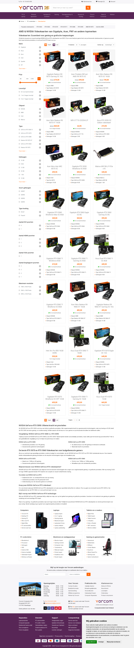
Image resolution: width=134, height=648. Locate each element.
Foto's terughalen (23, 630)
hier (74, 601)
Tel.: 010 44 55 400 (50, 601)
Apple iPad (91, 513)
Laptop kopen (58, 513)
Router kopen (58, 557)
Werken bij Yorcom (73, 595)
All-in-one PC (25, 520)
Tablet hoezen (92, 518)
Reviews (78, 636)
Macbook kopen (59, 520)
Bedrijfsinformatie (73, 588)
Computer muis (59, 545)
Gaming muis (91, 554)
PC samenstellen (26, 525)
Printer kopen (58, 552)
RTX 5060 (39, 27)
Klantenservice (107, 583)
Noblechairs (91, 543)
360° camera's (92, 525)
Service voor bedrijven (74, 623)
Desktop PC (25, 516)
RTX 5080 (72, 27)
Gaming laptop (59, 518)
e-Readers (90, 520)
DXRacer (90, 545)
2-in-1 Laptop (58, 516)
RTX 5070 (55, 27)
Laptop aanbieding (60, 528)
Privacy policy (59, 636)
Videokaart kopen (27, 554)
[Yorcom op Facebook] (49, 608)
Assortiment (104, 588)
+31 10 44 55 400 (25, 1)
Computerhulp (73, 618)
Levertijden (104, 591)
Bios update (38, 630)
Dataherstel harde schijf (25, 625)
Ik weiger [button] (101, 642)
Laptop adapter (59, 525)
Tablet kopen (91, 516)
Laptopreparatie (23, 620)
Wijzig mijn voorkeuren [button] (113, 642)
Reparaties (23, 618)
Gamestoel (91, 540)
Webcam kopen (59, 550)
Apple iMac (25, 523)
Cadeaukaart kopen (90, 593)
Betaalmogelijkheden (91, 588)
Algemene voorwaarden (46, 636)
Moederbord (25, 540)
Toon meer (22, 68)
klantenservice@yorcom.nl (52, 603)
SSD (23, 547)
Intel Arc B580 (100, 27)
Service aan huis (26, 528)
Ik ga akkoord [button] (91, 642)
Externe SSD (25, 550)
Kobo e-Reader (92, 523)
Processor (24, 543)
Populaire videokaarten (27, 27)
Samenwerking (72, 591)
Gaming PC (25, 518)
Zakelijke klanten (89, 586)
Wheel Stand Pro (92, 552)
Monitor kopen (59, 540)
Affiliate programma (74, 593)
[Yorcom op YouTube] (56, 608)
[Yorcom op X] (45, 608)
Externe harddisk (26, 552)
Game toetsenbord (93, 557)
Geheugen (24, 545)
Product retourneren (107, 595)
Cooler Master (92, 547)
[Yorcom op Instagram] (52, 608)
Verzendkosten (89, 591)
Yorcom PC (25, 513)
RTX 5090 (80, 27)
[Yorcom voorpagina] (34, 7)
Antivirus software (27, 557)
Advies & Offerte (106, 586)
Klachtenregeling (69, 636)
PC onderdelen (31, 21)
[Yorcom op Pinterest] (59, 608)
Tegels (47, 45)
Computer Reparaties (91, 595)
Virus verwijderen (23, 627)
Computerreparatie (24, 623)
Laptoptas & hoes (60, 523)
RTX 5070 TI (64, 27)
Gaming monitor (59, 543)
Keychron (90, 550)
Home (22, 21)
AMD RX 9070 (89, 27)
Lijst (55, 45)
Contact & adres (72, 586)
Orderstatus (104, 593)
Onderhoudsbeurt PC (41, 627)
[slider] (20, 82)
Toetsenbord (58, 547)
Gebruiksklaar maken (41, 625)
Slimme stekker (92, 528)
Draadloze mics (59, 554)
